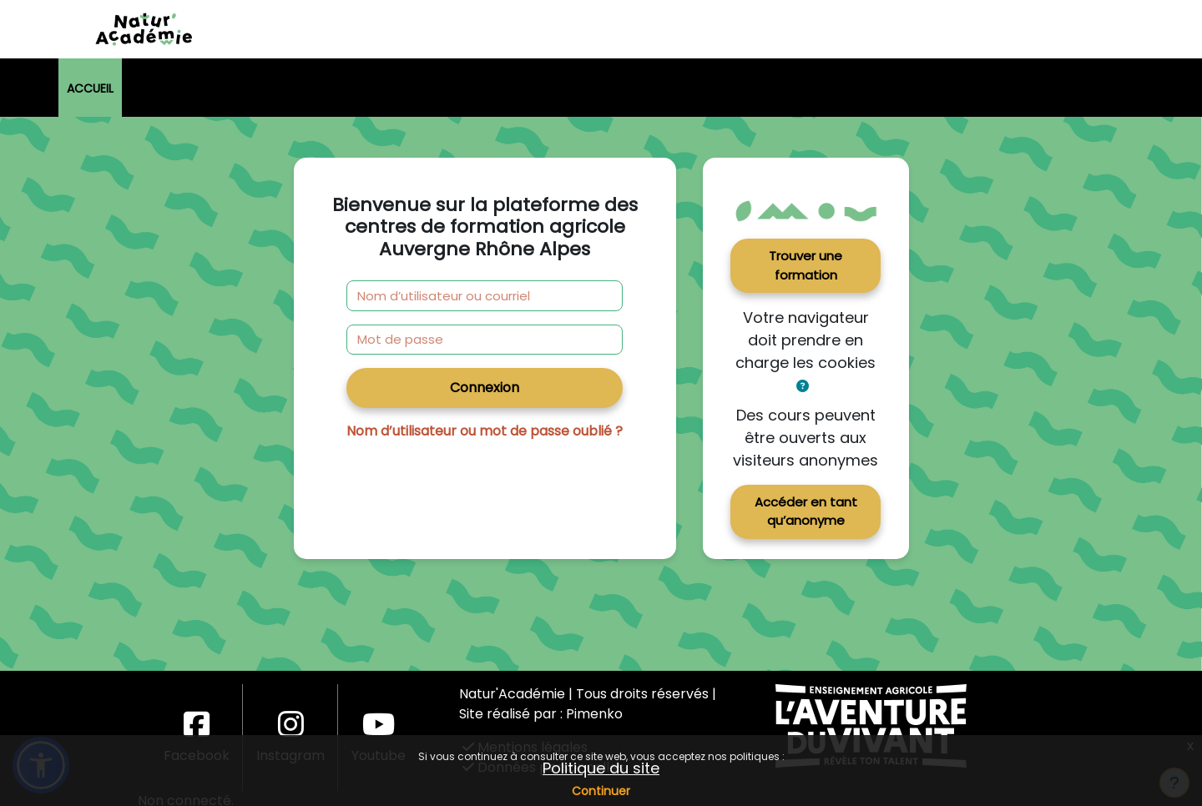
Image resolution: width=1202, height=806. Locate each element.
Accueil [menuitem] (90, 88)
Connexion (484, 387)
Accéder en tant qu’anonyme (806, 511)
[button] (802, 386)
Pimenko (594, 713)
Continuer (601, 791)
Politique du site (601, 768)
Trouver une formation (805, 265)
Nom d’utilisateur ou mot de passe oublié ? (484, 431)
